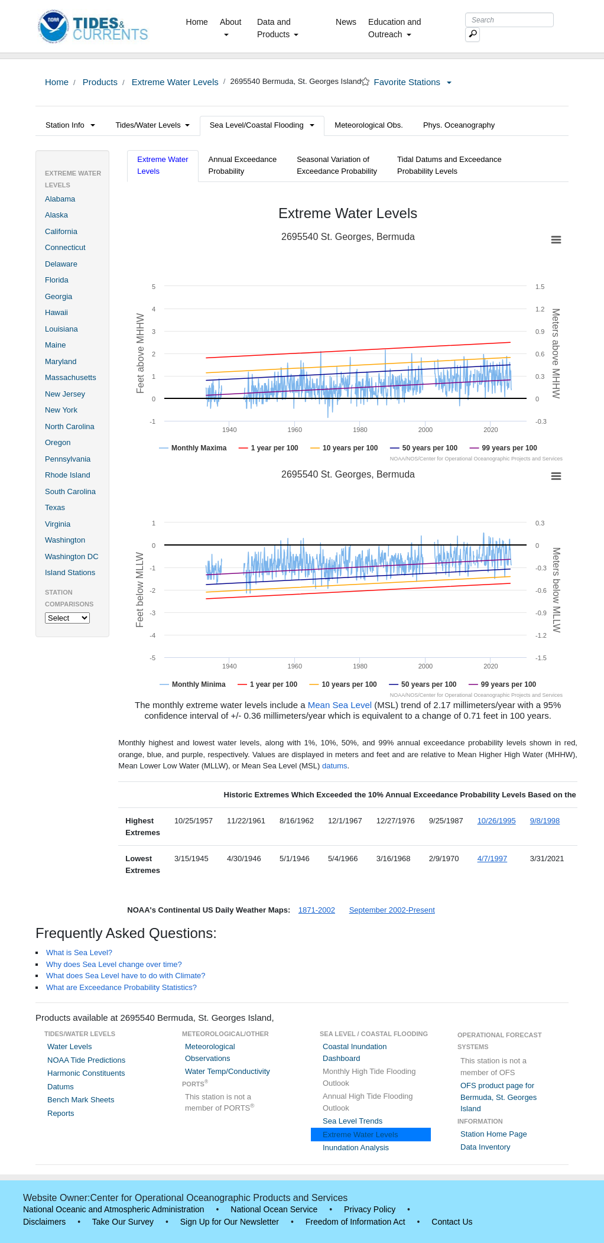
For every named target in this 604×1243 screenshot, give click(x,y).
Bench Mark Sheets (80, 1099)
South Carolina (70, 491)
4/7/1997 (493, 858)
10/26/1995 (497, 820)
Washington (65, 540)
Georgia (58, 296)
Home (199, 21)
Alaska (56, 214)
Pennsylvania (67, 459)
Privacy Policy (369, 1209)
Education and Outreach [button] (394, 28)
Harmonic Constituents (86, 1073)
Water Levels (69, 1046)
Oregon (57, 442)
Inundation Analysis (356, 1147)
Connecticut (65, 247)
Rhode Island (67, 474)
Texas (55, 507)
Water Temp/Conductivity (227, 1071)
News (346, 22)
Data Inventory (485, 1147)
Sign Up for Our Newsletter (229, 1221)
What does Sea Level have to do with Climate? (126, 975)
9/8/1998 (545, 820)
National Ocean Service (273, 1209)
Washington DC (72, 556)
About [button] (231, 26)
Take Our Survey (123, 1221)
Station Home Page (493, 1134)
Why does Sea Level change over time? (114, 964)
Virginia (57, 524)
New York (61, 409)
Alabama (60, 198)
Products (99, 82)
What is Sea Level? (79, 952)
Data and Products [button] (277, 28)
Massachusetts (70, 377)
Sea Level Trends (352, 1121)
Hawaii (56, 312)
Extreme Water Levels (174, 82)
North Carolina (70, 426)
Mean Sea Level (340, 705)
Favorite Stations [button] (413, 82)
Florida (57, 279)
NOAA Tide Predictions (86, 1060)
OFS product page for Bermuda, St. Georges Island (498, 1097)
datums (335, 765)
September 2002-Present (392, 910)
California (61, 231)
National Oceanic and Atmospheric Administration (113, 1209)
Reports (60, 1113)
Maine (55, 344)
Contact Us (451, 1221)
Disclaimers (44, 1221)
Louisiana (61, 328)
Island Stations (70, 572)
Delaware (61, 263)
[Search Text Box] (509, 19)
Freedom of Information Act (355, 1221)
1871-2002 (316, 910)
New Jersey (65, 394)
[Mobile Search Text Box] (472, 34)
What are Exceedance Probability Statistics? (121, 987)
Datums (60, 1086)
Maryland (60, 361)
